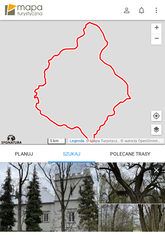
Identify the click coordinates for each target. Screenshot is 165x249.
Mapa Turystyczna (105, 141)
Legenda (77, 141)
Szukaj (71, 154)
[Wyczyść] (156, 170)
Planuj (24, 154)
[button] (156, 29)
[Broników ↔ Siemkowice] (49, 204)
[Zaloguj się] (126, 10)
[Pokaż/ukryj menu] (156, 10)
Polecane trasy (130, 154)
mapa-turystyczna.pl (23, 10)
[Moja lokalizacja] (156, 116)
